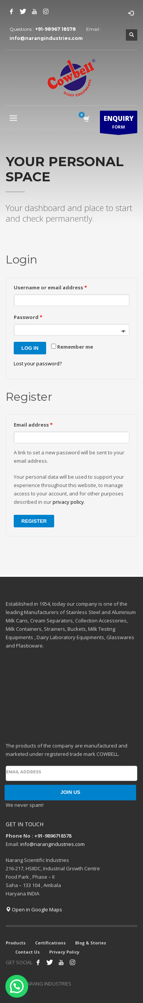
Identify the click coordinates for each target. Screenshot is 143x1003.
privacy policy (68, 501)
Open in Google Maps (34, 909)
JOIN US (70, 792)
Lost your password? (38, 363)
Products (16, 943)
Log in (30, 348)
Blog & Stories (90, 943)
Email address (33, 424)
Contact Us (27, 952)
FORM (118, 123)
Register (34, 521)
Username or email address (50, 287)
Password (28, 317)
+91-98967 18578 (55, 29)
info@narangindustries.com (46, 38)
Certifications (50, 943)
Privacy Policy (64, 952)
